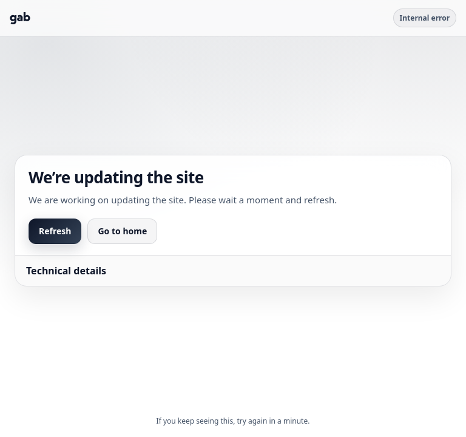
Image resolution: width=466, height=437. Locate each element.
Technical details (66, 270)
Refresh (55, 231)
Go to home (122, 231)
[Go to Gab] (20, 18)
